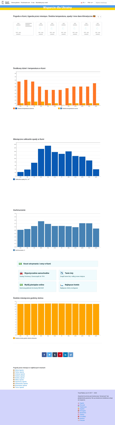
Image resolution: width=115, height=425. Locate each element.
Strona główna (15, 2)
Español (81, 409)
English (81, 403)
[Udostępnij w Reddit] (70, 354)
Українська (82, 407)
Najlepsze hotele (72, 285)
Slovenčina (82, 412)
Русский (81, 405)
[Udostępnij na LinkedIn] (65, 354)
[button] (90, 2)
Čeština (81, 414)
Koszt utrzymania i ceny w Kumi (37, 264)
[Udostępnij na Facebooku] (44, 354)
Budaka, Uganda (19, 378)
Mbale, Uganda (19, 379)
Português (82, 411)
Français (81, 420)
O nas (32, 2)
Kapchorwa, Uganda (21, 381)
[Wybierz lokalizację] (104, 2)
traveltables (7, 2)
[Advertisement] (57, 53)
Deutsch (81, 418)
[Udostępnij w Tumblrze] (54, 354)
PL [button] (82, 2)
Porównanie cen (25, 2)
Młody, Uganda (19, 370)
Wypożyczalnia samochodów (36, 273)
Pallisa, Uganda (19, 372)
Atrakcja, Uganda (20, 374)
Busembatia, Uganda (21, 385)
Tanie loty (69, 273)
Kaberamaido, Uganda (21, 383)
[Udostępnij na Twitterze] (49, 354)
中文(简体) (82, 416)
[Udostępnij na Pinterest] (60, 354)
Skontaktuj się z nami (42, 2)
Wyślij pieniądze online (34, 285)
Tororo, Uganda (19, 387)
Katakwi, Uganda (20, 376)
